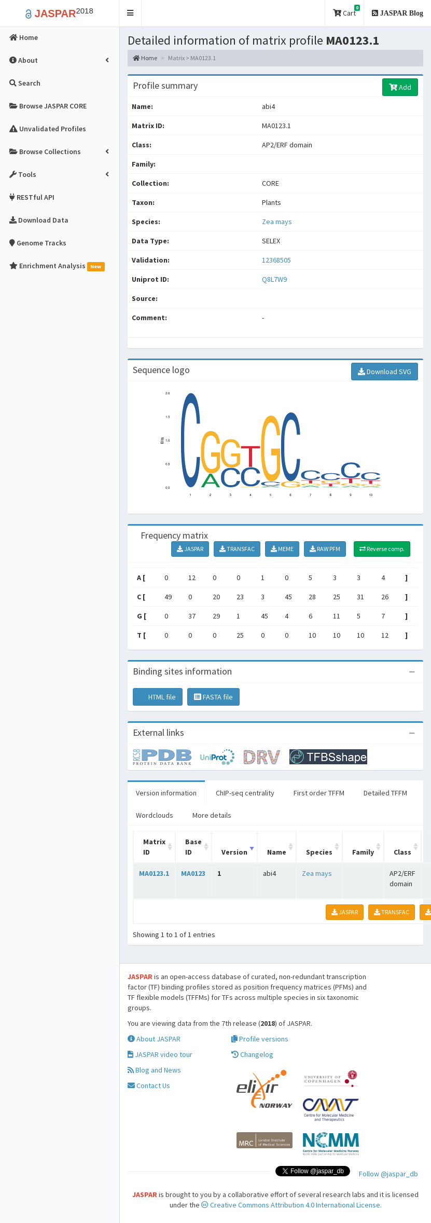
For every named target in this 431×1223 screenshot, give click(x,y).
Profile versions (259, 1038)
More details (211, 815)
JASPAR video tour (160, 1054)
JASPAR (190, 549)
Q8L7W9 (275, 279)
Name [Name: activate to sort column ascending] (276, 852)
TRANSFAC (237, 549)
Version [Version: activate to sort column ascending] (234, 852)
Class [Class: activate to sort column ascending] (402, 852)
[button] (130, 13)
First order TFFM (319, 793)
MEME (282, 549)
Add (400, 87)
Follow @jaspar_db (388, 1173)
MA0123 (193, 873)
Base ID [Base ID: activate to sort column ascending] (193, 847)
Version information (166, 793)
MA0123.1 (154, 873)
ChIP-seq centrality (245, 793)
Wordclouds (154, 815)
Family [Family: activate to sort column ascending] (363, 852)
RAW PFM (325, 549)
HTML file (158, 697)
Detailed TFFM (385, 793)
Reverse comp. (382, 549)
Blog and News (154, 1070)
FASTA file (213, 697)
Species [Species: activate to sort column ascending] (319, 852)
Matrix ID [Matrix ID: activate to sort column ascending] (154, 847)
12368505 (276, 260)
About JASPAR (154, 1038)
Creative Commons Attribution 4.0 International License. (291, 1205)
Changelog (252, 1054)
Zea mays (277, 221)
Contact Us (149, 1085)
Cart (346, 11)
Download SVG (384, 371)
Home (145, 58)
